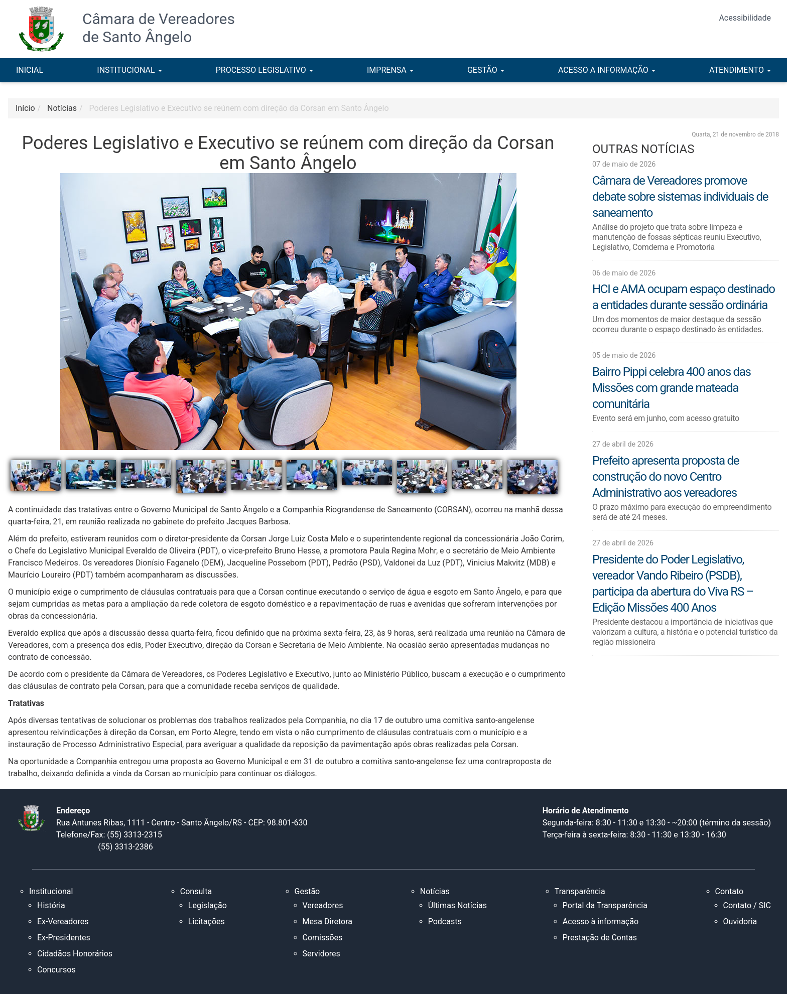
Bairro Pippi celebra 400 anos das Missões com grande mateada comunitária (671, 388)
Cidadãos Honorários (74, 953)
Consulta (196, 891)
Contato (729, 891)
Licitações (206, 921)
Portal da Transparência (605, 905)
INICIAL (29, 70)
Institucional (51, 891)
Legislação (207, 905)
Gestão (307, 891)
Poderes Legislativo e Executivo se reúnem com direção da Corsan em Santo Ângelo (239, 108)
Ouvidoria (740, 921)
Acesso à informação (600, 921)
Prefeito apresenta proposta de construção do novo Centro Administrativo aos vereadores (665, 477)
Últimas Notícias (457, 905)
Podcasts (445, 921)
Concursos (56, 969)
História (51, 905)
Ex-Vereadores (62, 921)
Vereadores (323, 905)
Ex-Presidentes (63, 937)
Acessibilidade (745, 18)
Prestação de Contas (600, 937)
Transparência (580, 891)
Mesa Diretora (328, 921)
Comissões (323, 937)
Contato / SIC (747, 905)
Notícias (435, 891)
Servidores (321, 953)
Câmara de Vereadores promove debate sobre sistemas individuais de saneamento (680, 197)
